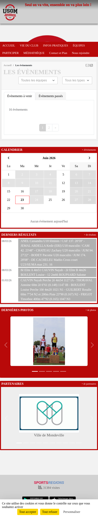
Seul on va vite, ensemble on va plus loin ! (58, 5)
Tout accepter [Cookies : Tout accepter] (27, 511)
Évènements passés (51, 96)
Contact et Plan (58, 53)
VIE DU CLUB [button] (29, 45)
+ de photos (90, 310)
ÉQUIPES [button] (79, 45)
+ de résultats (90, 235)
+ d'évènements (89, 150)
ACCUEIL (8, 45)
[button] (6, 345)
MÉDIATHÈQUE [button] (34, 53)
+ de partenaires (89, 384)
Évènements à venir (19, 96)
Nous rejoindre (81, 53)
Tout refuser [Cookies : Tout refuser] (49, 511)
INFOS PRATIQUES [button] (55, 45)
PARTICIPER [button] (10, 53)
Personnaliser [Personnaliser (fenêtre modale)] (71, 511)
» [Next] (55, 127)
